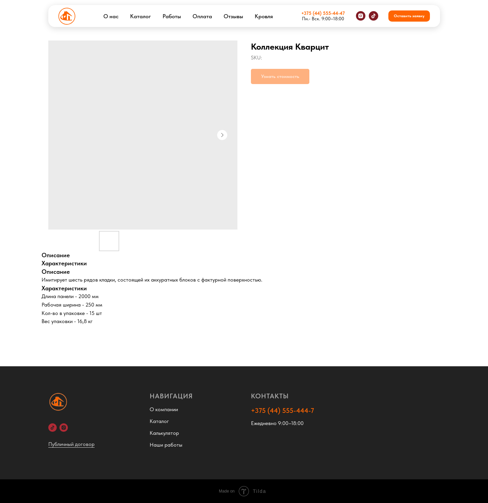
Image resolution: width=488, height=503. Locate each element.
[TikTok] (52, 427)
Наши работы (166, 445)
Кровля (264, 16)
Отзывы (233, 16)
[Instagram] (63, 427)
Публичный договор (71, 444)
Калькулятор (164, 433)
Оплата (202, 16)
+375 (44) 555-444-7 (282, 410)
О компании (164, 409)
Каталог (140, 16)
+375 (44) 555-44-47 (323, 13)
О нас (111, 16)
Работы (171, 16)
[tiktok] (373, 16)
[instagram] (360, 16)
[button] (409, 16)
